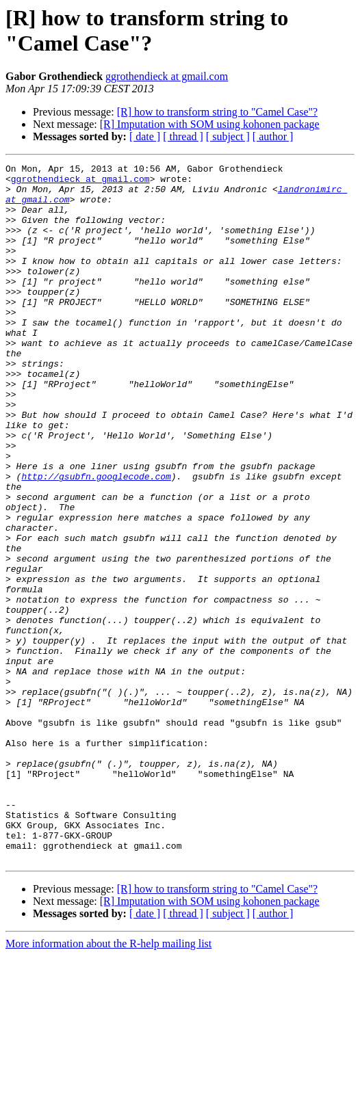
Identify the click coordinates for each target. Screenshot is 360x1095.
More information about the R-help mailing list (108, 1083)
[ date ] (144, 136)
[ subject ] (228, 136)
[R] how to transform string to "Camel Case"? (217, 112)
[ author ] (273, 136)
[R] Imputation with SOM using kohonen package (210, 124)
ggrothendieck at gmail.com (166, 76)
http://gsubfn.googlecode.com (95, 539)
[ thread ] (183, 136)
